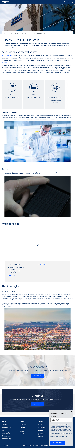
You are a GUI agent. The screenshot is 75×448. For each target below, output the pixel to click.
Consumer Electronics (6, 429)
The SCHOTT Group (17, 33)
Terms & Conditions (44, 445)
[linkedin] (68, 445)
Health (3, 430)
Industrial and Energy (6, 433)
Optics (3, 435)
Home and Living (5, 432)
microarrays (5, 62)
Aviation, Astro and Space (7, 427)
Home (5, 33)
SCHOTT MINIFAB (6, 55)
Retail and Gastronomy (6, 436)
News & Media (60, 425)
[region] (37, 246)
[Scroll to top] (71, 417)
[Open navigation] (72, 2)
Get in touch (37, 404)
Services (22, 431)
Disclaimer (25, 445)
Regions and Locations (29, 33)
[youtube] (72, 445)
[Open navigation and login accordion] (68, 2)
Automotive (4, 425)
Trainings (22, 433)
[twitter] (70, 445)
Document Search (42, 427)
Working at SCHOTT (42, 433)
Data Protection (36, 445)
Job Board (40, 436)
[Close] (71, 381)
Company (40, 424)
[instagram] (66, 445)
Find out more (37, 375)
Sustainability (41, 425)
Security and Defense (6, 438)
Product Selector (23, 424)
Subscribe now (57, 412)
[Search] (64, 2)
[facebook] (63, 445)
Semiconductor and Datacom (8, 439)
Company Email (56, 388)
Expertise (22, 430)
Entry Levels (40, 434)
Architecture (4, 424)
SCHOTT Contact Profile (56, 407)
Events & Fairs (60, 424)
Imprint (30, 445)
